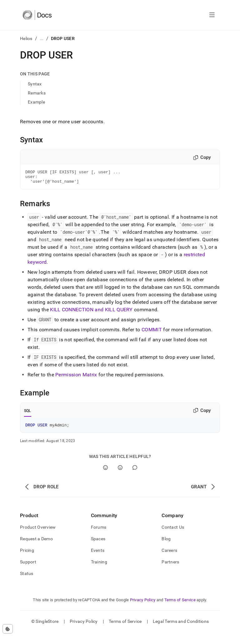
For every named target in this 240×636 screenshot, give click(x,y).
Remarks (37, 92)
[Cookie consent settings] (7, 628)
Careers (169, 554)
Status (26, 577)
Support (28, 565)
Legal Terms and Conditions (181, 625)
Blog (166, 542)
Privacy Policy (143, 603)
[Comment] (135, 471)
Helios (26, 38)
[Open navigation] (212, 15)
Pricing (27, 554)
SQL (27, 413)
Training (99, 565)
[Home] (37, 15)
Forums (99, 530)
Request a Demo (36, 542)
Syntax (35, 83)
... (42, 38)
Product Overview (38, 530)
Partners (170, 565)
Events (98, 554)
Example (36, 101)
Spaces (98, 542)
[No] (120, 471)
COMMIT (152, 332)
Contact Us (173, 530)
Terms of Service (180, 603)
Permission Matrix (76, 377)
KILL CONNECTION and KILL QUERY (91, 312)
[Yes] (105, 471)
